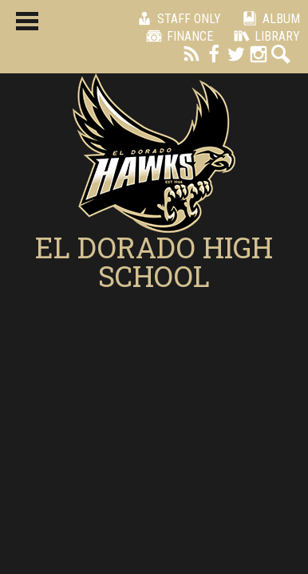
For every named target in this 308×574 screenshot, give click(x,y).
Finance (177, 36)
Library (264, 36)
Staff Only (176, 18)
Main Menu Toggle (27, 21)
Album (268, 18)
